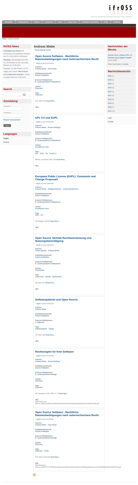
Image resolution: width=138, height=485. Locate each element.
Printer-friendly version (43, 50)
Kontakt (110, 122)
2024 (109, 84)
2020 (109, 99)
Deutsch (6, 142)
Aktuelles (9, 22)
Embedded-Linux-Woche (12, 51)
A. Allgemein (39, 322)
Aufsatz (51, 329)
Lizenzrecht (39, 277)
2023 (109, 88)
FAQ (106, 22)
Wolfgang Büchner (54, 189)
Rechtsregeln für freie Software (54, 351)
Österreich (39, 88)
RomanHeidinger (54, 361)
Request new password (11, 120)
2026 (109, 76)
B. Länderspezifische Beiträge (46, 374)
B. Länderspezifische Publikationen (47, 82)
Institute (117, 22)
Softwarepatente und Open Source (56, 299)
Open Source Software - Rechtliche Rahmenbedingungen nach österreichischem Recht (67, 58)
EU (47, 153)
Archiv (126, 64)
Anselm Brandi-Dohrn (70, 189)
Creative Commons (90, 22)
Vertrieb (48, 277)
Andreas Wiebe (40, 69)
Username (8, 106)
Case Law (72, 22)
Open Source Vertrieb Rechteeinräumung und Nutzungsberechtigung (63, 239)
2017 (109, 111)
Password (7, 112)
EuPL (42, 153)
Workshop (7, 60)
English (6, 138)
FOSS (46, 451)
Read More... (51, 101)
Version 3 (53, 153)
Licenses (49, 22)
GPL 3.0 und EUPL (46, 117)
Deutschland (39, 270)
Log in (38, 63)
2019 (109, 103)
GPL (60, 22)
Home (4, 39)
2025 (109, 80)
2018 (109, 107)
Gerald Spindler (40, 251)
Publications (23, 22)
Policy (36, 22)
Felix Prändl (52, 69)
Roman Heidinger (54, 127)
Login (110, 118)
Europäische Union (42, 147)
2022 (109, 92)
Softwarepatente (41, 329)
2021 (109, 95)
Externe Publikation (42, 75)
